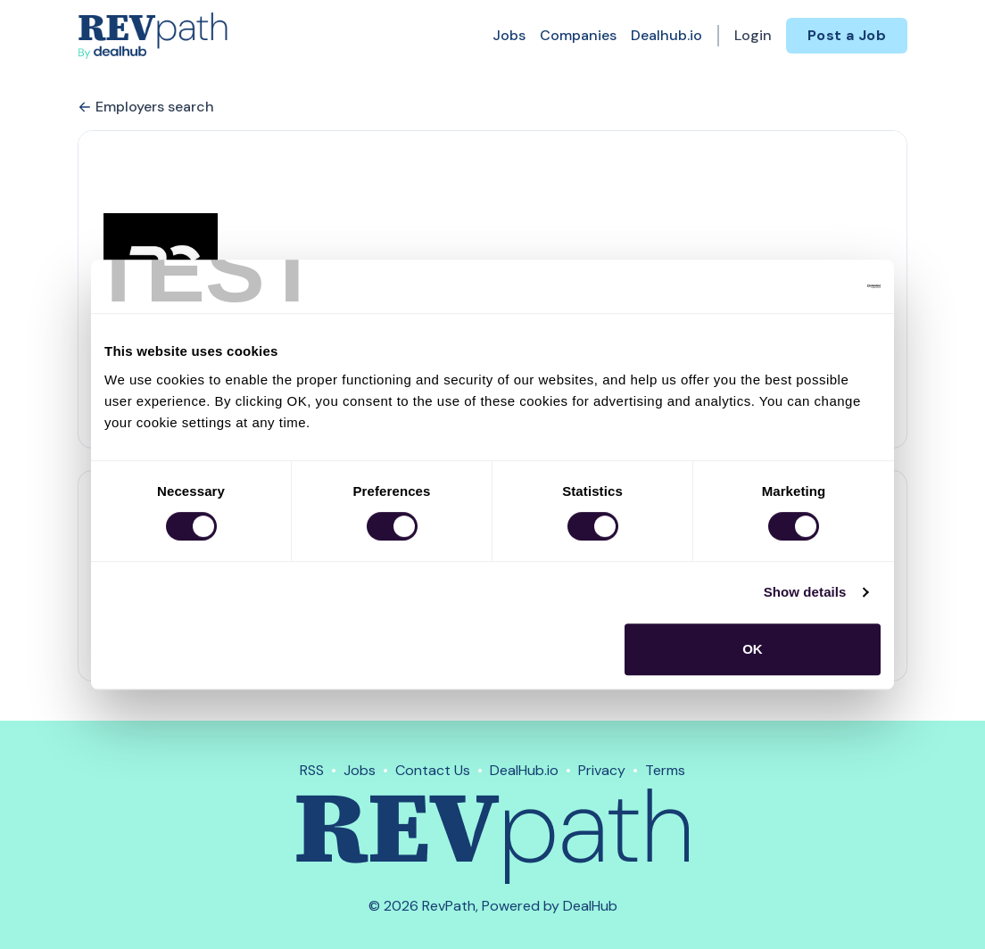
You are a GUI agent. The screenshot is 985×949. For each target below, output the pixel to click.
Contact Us (432, 770)
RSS (312, 770)
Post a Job (846, 35)
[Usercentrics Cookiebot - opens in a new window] (802, 286)
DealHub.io (524, 770)
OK (752, 648)
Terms (665, 770)
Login (753, 35)
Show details (805, 591)
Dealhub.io (666, 35)
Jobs (509, 35)
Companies (578, 35)
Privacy (601, 770)
